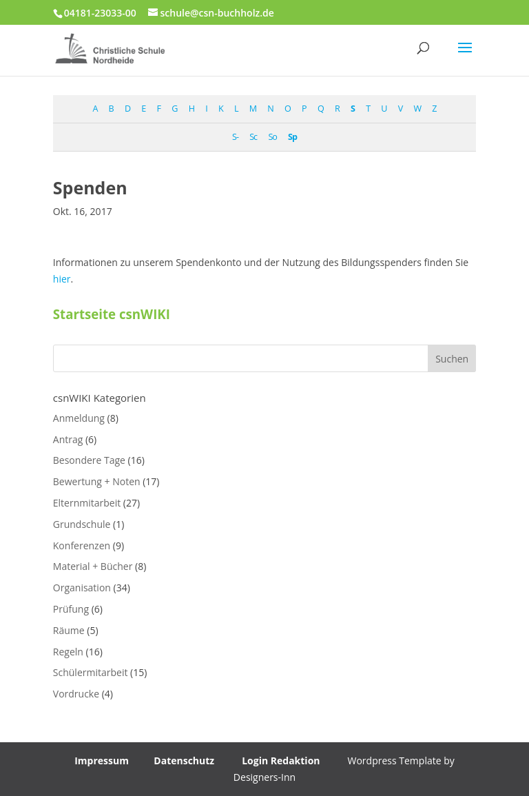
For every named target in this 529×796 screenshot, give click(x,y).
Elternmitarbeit (87, 502)
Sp (292, 137)
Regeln (68, 651)
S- (235, 137)
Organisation (82, 587)
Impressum (101, 760)
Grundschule (82, 524)
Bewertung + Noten (97, 481)
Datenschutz (184, 760)
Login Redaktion (281, 760)
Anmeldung (79, 418)
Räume (69, 630)
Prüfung (71, 608)
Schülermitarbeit (90, 672)
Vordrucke (76, 693)
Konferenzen (81, 545)
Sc (253, 137)
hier (62, 278)
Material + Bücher (93, 566)
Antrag (68, 439)
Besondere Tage (89, 460)
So (272, 137)
